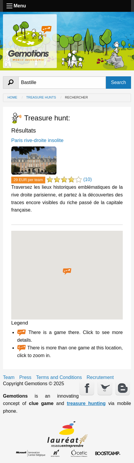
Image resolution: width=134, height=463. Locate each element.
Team (8, 377)
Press (25, 377)
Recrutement (100, 377)
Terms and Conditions (59, 377)
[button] (67, 271)
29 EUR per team (28, 180)
